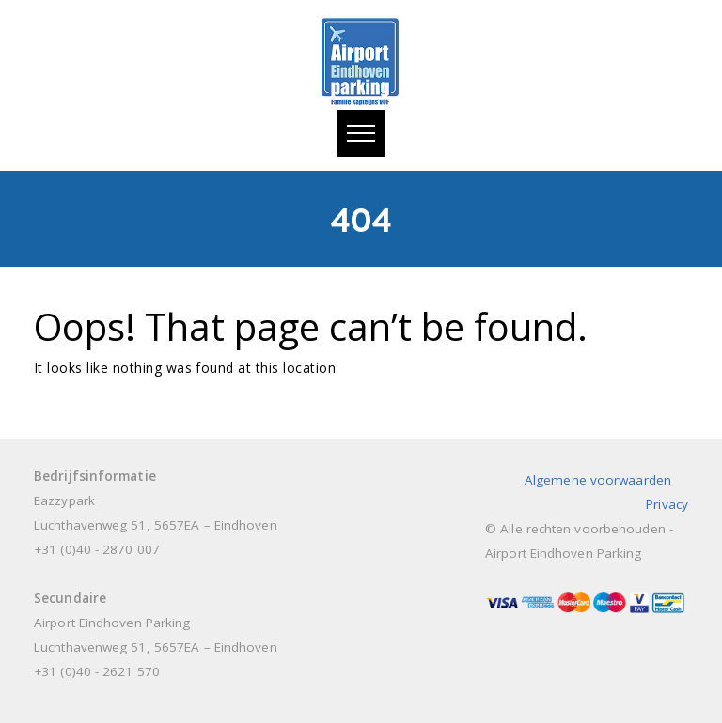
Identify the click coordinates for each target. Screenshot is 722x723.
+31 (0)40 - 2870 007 (97, 549)
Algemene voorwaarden (598, 479)
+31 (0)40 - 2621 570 (97, 671)
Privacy (667, 504)
